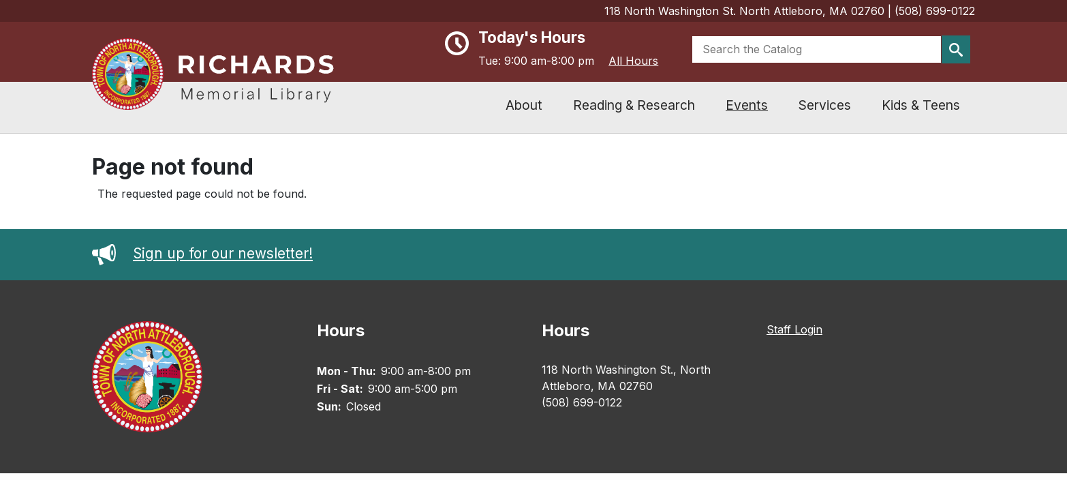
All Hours (633, 61)
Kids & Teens (921, 105)
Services (825, 105)
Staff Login (794, 329)
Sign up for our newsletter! (202, 253)
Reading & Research (634, 105)
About (524, 105)
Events (747, 105)
